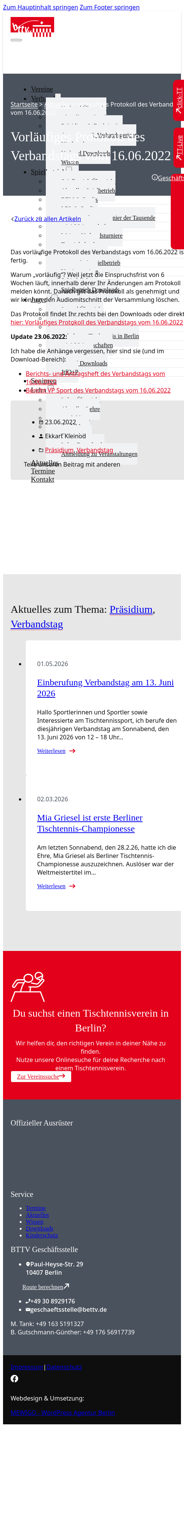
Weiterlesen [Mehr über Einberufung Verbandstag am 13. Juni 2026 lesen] (51, 751)
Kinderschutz (42, 1235)
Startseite (24, 104)
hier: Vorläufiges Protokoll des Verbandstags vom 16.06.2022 (97, 322)
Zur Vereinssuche (41, 1076)
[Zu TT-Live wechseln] (179, 147)
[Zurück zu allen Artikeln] (46, 219)
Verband (43, 98)
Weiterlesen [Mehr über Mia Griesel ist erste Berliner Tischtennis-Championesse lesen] (51, 886)
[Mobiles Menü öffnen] (16, 40)
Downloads (39, 1228)
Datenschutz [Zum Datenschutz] (64, 1367)
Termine (36, 1208)
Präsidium (59, 450)
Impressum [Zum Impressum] (27, 1367)
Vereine (42, 89)
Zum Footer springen (110, 7)
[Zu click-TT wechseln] (179, 101)
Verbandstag (95, 450)
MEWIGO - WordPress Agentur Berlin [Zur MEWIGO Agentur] (63, 1412)
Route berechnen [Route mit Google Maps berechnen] (45, 1286)
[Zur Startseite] (32, 35)
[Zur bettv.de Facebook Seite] (14, 1380)
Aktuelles (57, 104)
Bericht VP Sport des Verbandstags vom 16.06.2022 (98, 390)
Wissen (34, 1221)
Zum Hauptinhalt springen (40, 7)
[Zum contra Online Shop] (67, 1185)
